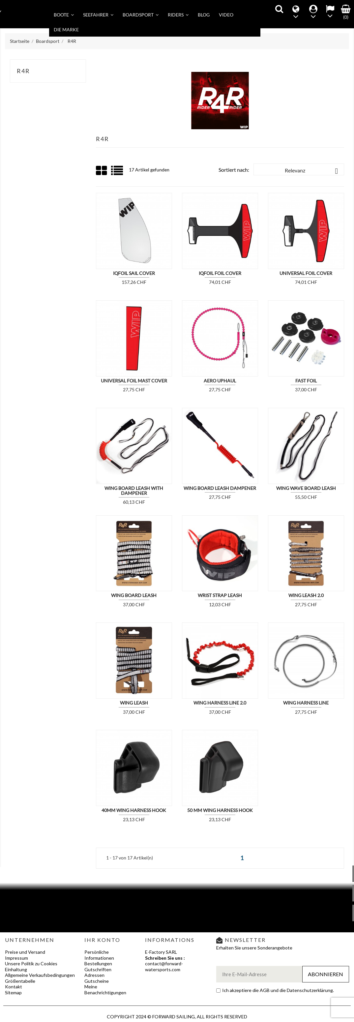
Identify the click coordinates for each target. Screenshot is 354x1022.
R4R (23, 71)
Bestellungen (98, 963)
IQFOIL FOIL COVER (220, 273)
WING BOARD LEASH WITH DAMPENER (133, 490)
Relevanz (312, 171)
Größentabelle (20, 981)
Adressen (94, 975)
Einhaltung (16, 969)
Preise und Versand (25, 952)
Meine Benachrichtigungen (105, 989)
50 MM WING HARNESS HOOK (220, 810)
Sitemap (13, 992)
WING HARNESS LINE (306, 703)
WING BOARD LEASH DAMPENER (220, 488)
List (117, 172)
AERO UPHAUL (220, 380)
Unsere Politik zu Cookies (31, 963)
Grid (102, 170)
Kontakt (13, 986)
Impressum (16, 958)
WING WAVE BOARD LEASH (306, 488)
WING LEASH (134, 703)
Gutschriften (97, 969)
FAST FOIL (306, 380)
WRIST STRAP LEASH (220, 595)
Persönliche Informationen (99, 955)
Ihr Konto (102, 940)
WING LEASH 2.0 (306, 595)
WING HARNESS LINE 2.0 (219, 703)
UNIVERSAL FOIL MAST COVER (134, 380)
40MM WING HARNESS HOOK (134, 810)
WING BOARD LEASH (134, 595)
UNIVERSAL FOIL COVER (306, 273)
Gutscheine (96, 981)
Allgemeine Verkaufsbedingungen (40, 975)
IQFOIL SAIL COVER (134, 273)
